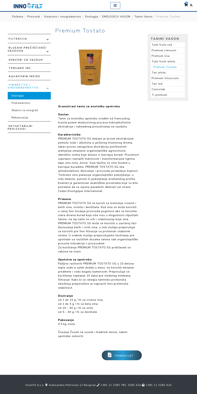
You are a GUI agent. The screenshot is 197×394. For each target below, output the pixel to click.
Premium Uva (161, 56)
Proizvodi (33, 16)
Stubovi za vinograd (25, 110)
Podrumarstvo (21, 103)
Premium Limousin (164, 50)
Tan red (157, 84)
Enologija (91, 16)
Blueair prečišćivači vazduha (27, 49)
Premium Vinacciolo (165, 78)
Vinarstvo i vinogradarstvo (62, 16)
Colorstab (158, 89)
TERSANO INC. (20, 68)
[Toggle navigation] (115, 5)
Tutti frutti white (163, 61)
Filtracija (18, 38)
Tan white (159, 72)
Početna (17, 16)
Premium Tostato (165, 67)
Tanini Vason (143, 16)
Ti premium (159, 95)
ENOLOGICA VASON (116, 16)
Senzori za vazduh (26, 59)
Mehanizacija (20, 117)
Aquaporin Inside (24, 76)
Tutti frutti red (162, 45)
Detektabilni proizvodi (20, 127)
